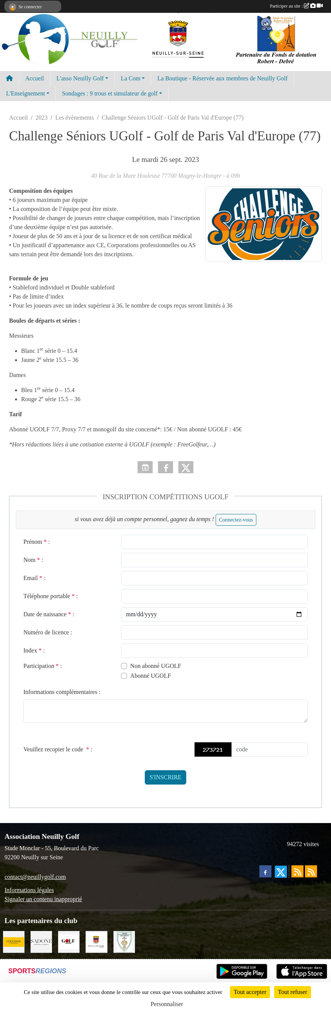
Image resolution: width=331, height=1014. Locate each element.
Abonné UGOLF (150, 675)
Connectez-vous (236, 520)
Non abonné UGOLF (155, 666)
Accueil (34, 78)
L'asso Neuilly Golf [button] (80, 78)
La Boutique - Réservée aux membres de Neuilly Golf (222, 78)
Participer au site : (296, 6)
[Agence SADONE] (41, 941)
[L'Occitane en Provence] (14, 941)
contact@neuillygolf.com (35, 877)
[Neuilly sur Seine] (96, 941)
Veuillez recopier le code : (57, 749)
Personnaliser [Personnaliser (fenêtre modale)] (166, 1004)
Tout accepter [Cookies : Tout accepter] (250, 992)
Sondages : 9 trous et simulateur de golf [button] (110, 93)
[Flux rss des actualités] (297, 871)
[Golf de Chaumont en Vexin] (124, 941)
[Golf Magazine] (69, 941)
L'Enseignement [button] (25, 93)
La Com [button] (130, 78)
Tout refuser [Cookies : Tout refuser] (292, 992)
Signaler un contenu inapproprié (43, 899)
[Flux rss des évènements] (311, 871)
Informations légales (29, 890)
